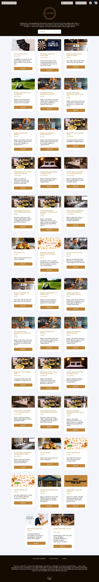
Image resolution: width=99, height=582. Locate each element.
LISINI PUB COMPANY (10, 3)
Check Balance (68, 3)
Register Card (82, 3)
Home (90, 3)
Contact (64, 558)
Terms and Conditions (39, 558)
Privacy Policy (54, 558)
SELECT (23, 69)
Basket (96, 3)
